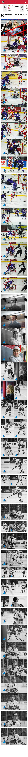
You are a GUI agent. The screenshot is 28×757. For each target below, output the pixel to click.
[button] (14, 27)
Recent (17, 14)
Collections (23, 14)
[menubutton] (26, 2)
